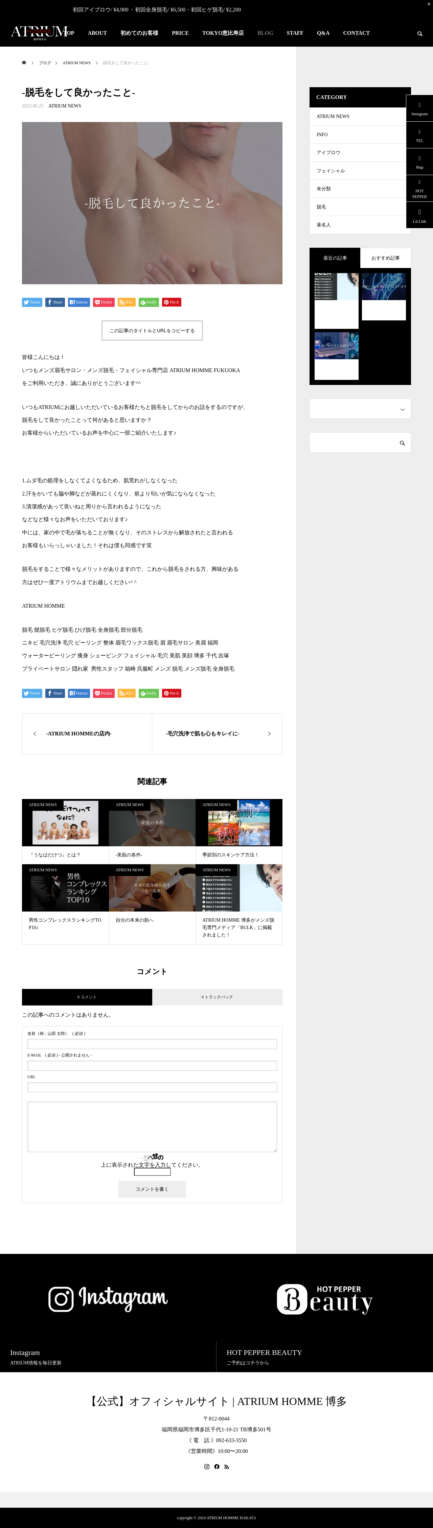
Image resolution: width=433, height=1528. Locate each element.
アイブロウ (328, 158)
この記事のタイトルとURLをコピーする (152, 330)
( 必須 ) (56, 1034)
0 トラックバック (217, 997)
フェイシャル (331, 178)
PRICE (180, 33)
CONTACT (356, 33)
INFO (322, 137)
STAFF (295, 33)
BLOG (265, 33)
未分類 (324, 198)
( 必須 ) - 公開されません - (59, 1055)
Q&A (323, 33)
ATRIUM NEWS (64, 105)
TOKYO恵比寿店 (223, 33)
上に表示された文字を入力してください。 (152, 1165)
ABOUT (97, 33)
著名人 (324, 239)
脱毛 (321, 218)
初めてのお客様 (139, 33)
